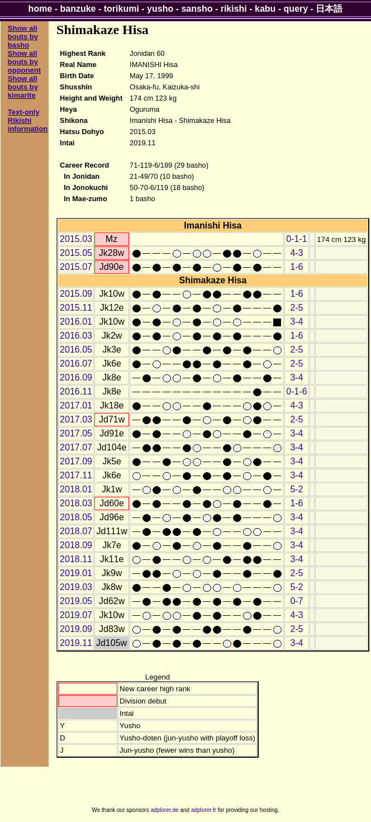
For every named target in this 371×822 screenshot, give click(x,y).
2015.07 (76, 267)
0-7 (296, 601)
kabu (265, 8)
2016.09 (76, 377)
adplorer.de (165, 810)
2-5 (296, 307)
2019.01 (76, 573)
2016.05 (76, 349)
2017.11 (76, 475)
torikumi (121, 8)
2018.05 (76, 517)
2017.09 (76, 461)
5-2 (296, 489)
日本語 (329, 8)
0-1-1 (296, 239)
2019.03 (76, 587)
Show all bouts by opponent (24, 61)
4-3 (296, 253)
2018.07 (76, 531)
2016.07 (76, 363)
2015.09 (76, 293)
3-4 (296, 321)
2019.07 (76, 615)
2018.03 (76, 503)
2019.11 (76, 643)
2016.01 (76, 321)
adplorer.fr (203, 810)
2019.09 (76, 629)
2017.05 (76, 433)
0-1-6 (296, 391)
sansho (196, 8)
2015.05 (76, 253)
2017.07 (76, 447)
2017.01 (76, 405)
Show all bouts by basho (23, 36)
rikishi (234, 8)
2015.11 (76, 307)
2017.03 (76, 419)
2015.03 (76, 239)
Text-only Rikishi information (28, 120)
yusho (160, 8)
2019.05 (76, 601)
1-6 (296, 267)
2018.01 (76, 489)
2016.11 (76, 391)
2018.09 (76, 545)
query (296, 8)
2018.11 (76, 559)
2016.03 (76, 335)
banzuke (78, 8)
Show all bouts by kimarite (23, 86)
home (40, 8)
